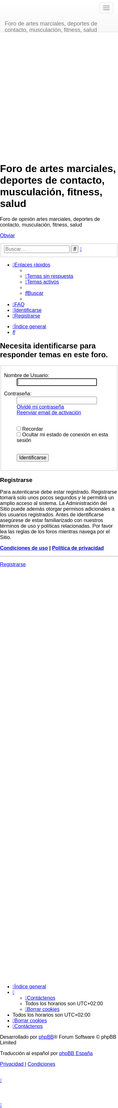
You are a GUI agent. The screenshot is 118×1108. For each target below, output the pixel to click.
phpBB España (76, 1053)
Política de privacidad (78, 548)
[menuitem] (49, 276)
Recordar (30, 429)
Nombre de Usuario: (26, 375)
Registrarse (13, 564)
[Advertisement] (59, 97)
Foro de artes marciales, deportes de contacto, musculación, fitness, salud (51, 26)
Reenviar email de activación (49, 412)
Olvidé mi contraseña (40, 407)
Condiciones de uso (24, 548)
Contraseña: (17, 393)
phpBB (46, 1037)
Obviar (7, 235)
